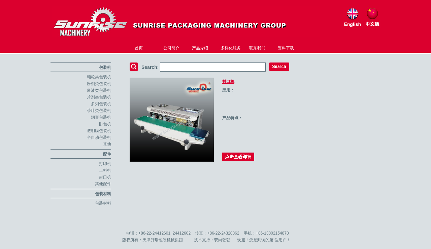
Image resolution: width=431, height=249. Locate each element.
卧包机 (105, 124)
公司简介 (171, 48)
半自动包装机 (99, 137)
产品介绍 (200, 48)
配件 (107, 154)
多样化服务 (231, 48)
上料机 (105, 170)
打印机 (105, 163)
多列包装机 (101, 103)
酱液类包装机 (99, 90)
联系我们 (257, 48)
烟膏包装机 (101, 117)
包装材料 (103, 194)
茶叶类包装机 (99, 110)
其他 (107, 144)
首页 (139, 48)
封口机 (105, 177)
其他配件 (103, 183)
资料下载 (286, 48)
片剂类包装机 (99, 97)
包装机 (105, 67)
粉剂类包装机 (99, 83)
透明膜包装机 (99, 130)
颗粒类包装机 (99, 77)
